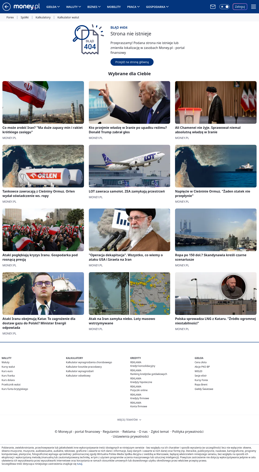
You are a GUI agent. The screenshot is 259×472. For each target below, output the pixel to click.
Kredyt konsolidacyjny (142, 366)
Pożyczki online (139, 390)
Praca (131, 7)
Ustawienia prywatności (130, 436)
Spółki (25, 17)
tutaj (79, 464)
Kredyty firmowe (139, 398)
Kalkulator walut (68, 17)
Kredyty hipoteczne (141, 382)
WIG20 (198, 371)
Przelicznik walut (11, 384)
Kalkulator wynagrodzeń (80, 371)
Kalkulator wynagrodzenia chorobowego (89, 362)
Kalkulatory (43, 17)
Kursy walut (8, 366)
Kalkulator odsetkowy (78, 375)
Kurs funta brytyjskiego (15, 389)
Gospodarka (155, 7)
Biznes (92, 7)
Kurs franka (8, 375)
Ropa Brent (201, 384)
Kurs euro (7, 371)
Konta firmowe (138, 406)
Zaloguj (240, 6)
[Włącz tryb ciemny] (224, 6)
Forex (10, 17)
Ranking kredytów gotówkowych (148, 374)
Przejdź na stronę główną (132, 62)
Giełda (51, 7)
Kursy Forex (201, 380)
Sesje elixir (201, 375)
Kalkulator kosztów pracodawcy (84, 366)
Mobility (114, 7)
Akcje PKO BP (202, 366)
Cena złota (201, 362)
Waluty (72, 7)
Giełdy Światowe (204, 389)
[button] (253, 6)
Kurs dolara (8, 380)
